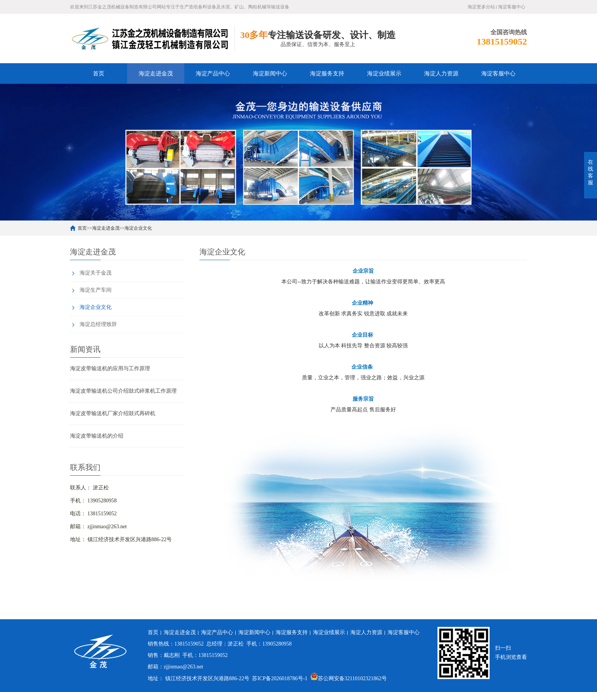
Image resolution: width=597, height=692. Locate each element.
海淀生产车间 (96, 290)
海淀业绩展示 (384, 73)
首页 (98, 73)
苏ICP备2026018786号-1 (279, 678)
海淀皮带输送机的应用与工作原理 (110, 368)
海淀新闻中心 (270, 73)
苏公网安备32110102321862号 (348, 678)
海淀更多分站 (481, 7)
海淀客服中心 (511, 7)
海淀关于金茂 (96, 273)
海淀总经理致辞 (98, 324)
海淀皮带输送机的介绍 (96, 436)
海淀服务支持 (327, 73)
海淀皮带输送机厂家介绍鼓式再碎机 (112, 413)
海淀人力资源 (441, 73)
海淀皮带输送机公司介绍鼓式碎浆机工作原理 (123, 391)
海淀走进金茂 (156, 73)
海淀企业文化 (138, 228)
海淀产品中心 (213, 73)
